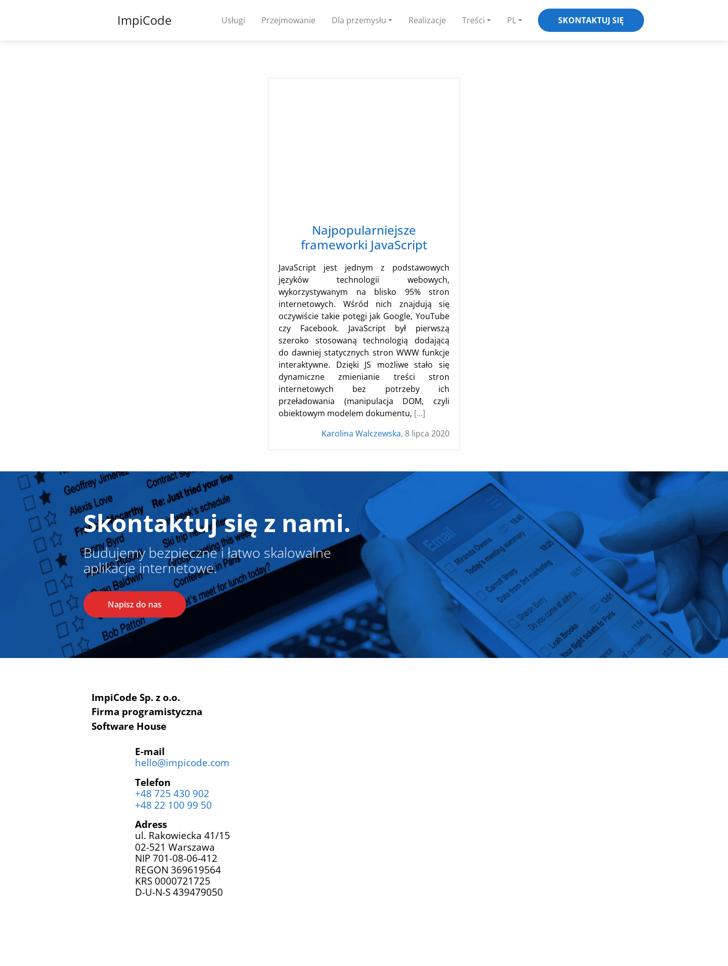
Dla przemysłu (359, 20)
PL (511, 20)
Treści (473, 20)
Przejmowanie (288, 20)
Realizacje (427, 20)
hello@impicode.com (182, 762)
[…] (419, 413)
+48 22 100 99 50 (173, 805)
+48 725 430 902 (172, 793)
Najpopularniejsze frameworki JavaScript (364, 237)
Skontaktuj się (591, 20)
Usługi (233, 20)
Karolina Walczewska (361, 433)
